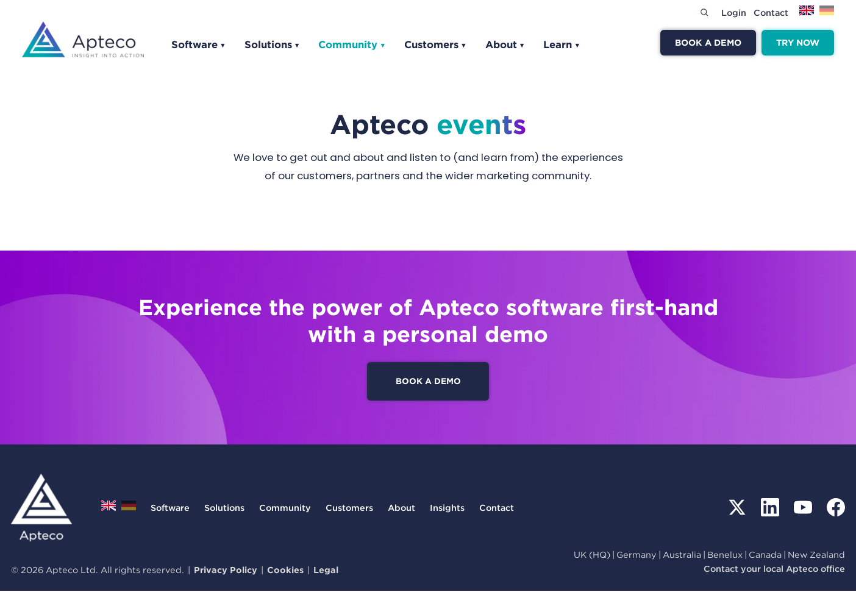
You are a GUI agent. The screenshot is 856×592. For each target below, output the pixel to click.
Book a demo (708, 42)
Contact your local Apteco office (774, 570)
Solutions (272, 44)
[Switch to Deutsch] (826, 14)
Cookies (285, 571)
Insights (447, 509)
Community (352, 44)
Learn (561, 44)
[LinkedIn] (770, 509)
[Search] (704, 12)
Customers (435, 44)
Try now (797, 42)
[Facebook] (836, 509)
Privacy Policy (225, 571)
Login (733, 12)
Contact (771, 12)
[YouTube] (803, 509)
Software (198, 44)
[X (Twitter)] (737, 509)
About (505, 44)
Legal (325, 571)
